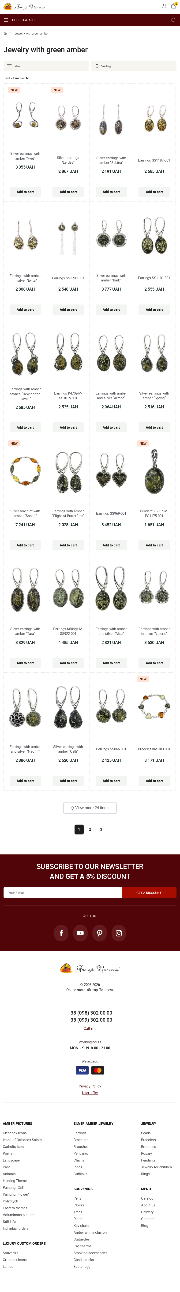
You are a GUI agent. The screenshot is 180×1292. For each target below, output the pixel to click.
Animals (9, 1174)
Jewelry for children (156, 1167)
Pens (77, 1198)
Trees (78, 1212)
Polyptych (10, 1201)
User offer (90, 1093)
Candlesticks (84, 1259)
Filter (13, 66)
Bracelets (81, 1140)
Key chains (82, 1225)
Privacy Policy (90, 1086)
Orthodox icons (15, 1133)
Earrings (80, 1133)
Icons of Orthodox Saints (22, 1140)
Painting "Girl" (13, 1187)
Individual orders (16, 1228)
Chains (79, 1160)
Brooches (81, 1146)
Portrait (9, 1153)
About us (148, 1205)
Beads (146, 1133)
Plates (78, 1219)
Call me (90, 1028)
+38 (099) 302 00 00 (90, 1020)
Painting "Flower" (16, 1194)
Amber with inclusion (90, 1232)
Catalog (147, 1198)
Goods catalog (20, 20)
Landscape (11, 1160)
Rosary (146, 1153)
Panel (7, 1167)
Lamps (8, 1266)
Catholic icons (14, 1146)
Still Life (9, 1221)
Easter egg (82, 1266)
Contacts (148, 1219)
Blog (144, 1225)
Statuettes (82, 1239)
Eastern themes (15, 1208)
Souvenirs (10, 1253)
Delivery (147, 1212)
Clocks (79, 1205)
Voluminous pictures (19, 1215)
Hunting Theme (15, 1180)
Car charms (83, 1246)
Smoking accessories (91, 1253)
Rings (78, 1167)
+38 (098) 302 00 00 (90, 1013)
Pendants (81, 1153)
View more (90, 808)
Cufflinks (80, 1174)
